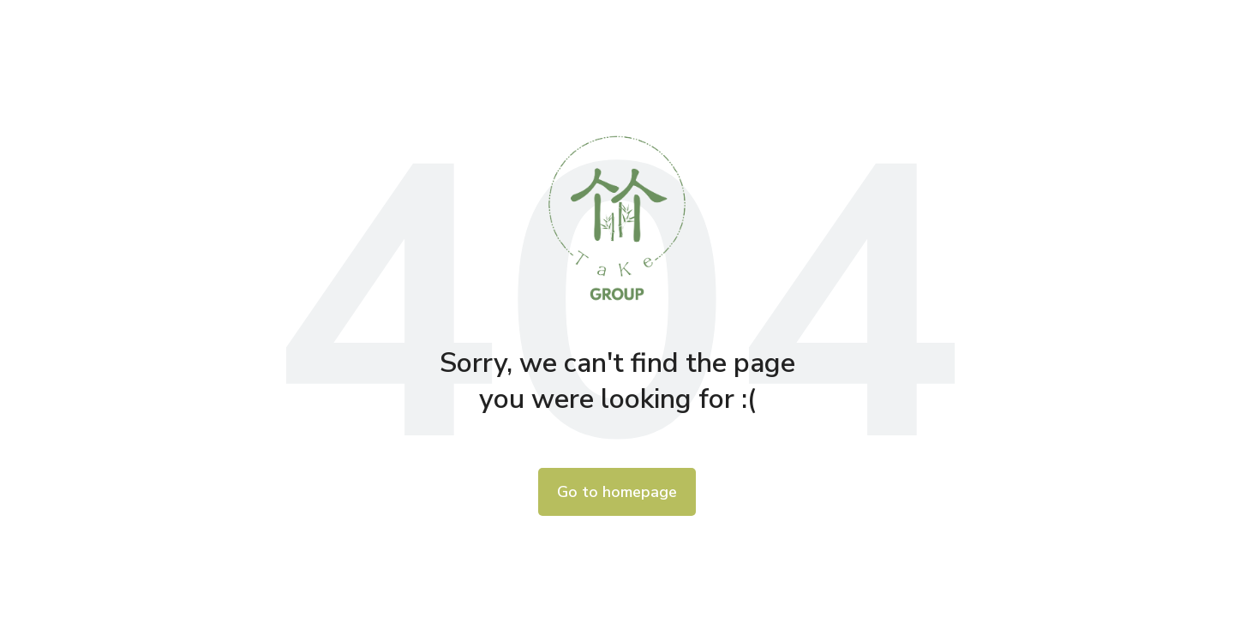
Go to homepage (617, 492)
